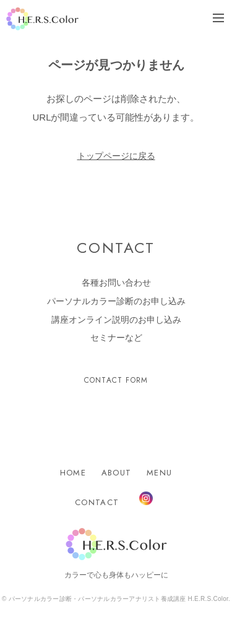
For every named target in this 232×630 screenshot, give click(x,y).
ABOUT (116, 473)
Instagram (146, 498)
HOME (73, 473)
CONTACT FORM (116, 380)
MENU (159, 473)
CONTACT (97, 502)
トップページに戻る (116, 156)
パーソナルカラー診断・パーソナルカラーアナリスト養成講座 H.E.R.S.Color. (119, 598)
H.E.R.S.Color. (42, 18)
